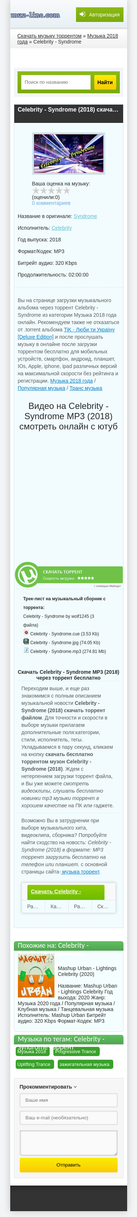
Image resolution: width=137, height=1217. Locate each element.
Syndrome (85, 216)
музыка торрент (80, 872)
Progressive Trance (75, 1051)
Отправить (68, 1165)
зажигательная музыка (85, 1064)
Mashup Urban (68, 1015)
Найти (105, 82)
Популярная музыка (41, 388)
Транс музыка (85, 388)
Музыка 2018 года (71, 381)
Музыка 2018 (32, 1051)
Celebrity (62, 228)
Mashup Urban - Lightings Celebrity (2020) (87, 971)
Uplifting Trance (34, 1064)
